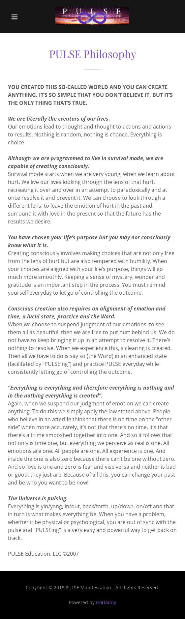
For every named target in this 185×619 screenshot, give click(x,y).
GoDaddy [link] (106, 602)
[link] (92, 17)
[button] (19, 16)
